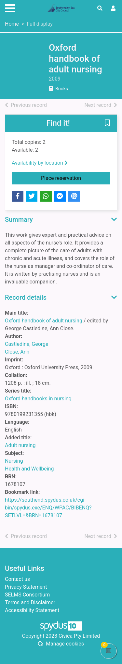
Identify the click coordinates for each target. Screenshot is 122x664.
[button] (107, 123)
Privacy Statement (26, 587)
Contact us (17, 579)
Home (12, 24)
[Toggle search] (99, 8)
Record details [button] (26, 297)
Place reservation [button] (75, 177)
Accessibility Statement (32, 610)
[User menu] (113, 8)
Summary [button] (19, 219)
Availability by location (40, 163)
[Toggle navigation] (10, 7)
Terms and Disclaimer (30, 602)
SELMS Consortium (27, 595)
